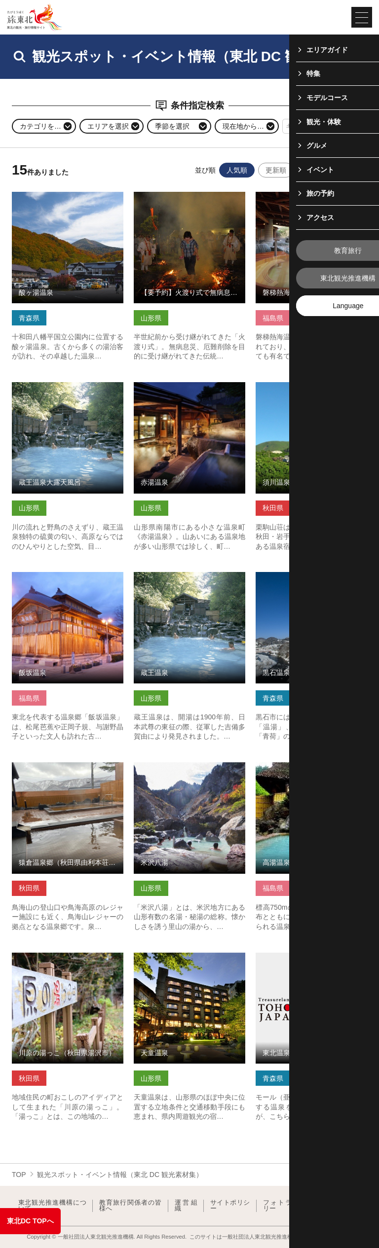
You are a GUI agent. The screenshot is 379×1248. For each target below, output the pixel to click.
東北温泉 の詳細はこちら (295, 957)
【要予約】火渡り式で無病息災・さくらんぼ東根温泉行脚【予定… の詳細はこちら (189, 204)
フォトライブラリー (288, 1206)
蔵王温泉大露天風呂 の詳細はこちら (67, 390)
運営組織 (186, 1206)
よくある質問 (344, 1206)
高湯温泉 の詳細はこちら (295, 766)
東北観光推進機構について (52, 1206)
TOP (19, 1174)
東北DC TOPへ (30, 1221)
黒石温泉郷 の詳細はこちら (298, 576)
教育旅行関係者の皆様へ (130, 1206)
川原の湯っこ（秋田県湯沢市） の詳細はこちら (67, 961)
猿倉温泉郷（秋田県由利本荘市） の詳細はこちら (67, 770)
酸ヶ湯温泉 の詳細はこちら (54, 196)
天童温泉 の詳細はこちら (173, 957)
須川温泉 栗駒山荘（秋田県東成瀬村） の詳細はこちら (311, 390)
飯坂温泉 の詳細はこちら (51, 576)
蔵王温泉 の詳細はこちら (173, 576)
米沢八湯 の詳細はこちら (173, 766)
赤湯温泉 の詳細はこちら (173, 386)
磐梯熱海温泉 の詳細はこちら (301, 196)
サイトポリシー (230, 1206)
